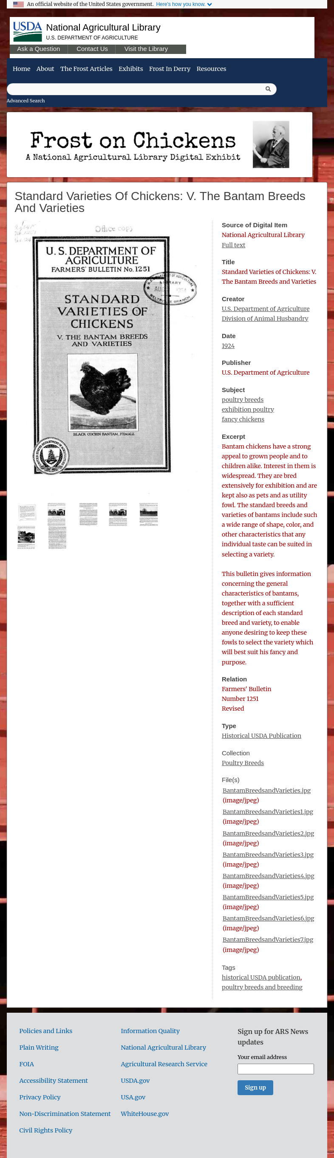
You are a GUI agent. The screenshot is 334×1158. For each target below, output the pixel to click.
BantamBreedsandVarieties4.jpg (268, 876)
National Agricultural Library (103, 27)
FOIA (27, 1064)
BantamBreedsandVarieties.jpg (267, 790)
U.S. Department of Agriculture (92, 38)
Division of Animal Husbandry (265, 318)
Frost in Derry (169, 69)
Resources (211, 69)
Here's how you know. (180, 4)
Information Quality (150, 1031)
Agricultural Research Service (164, 1064)
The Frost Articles (86, 69)
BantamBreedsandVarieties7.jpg (268, 939)
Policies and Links (46, 1031)
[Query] (142, 89)
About (45, 69)
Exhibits (131, 69)
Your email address (262, 1056)
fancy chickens (243, 419)
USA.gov (133, 1097)
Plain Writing (39, 1047)
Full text (233, 245)
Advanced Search (26, 101)
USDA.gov (135, 1081)
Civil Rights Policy (46, 1130)
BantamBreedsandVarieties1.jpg (268, 812)
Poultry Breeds (243, 763)
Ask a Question (38, 48)
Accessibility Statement (54, 1081)
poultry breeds (242, 400)
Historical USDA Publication (261, 736)
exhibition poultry (248, 409)
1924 (228, 346)
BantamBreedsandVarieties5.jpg (268, 897)
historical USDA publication (261, 977)
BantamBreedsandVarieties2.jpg (268, 833)
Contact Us (92, 48)
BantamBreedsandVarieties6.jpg (268, 918)
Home (21, 69)
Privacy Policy (40, 1097)
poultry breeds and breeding (262, 987)
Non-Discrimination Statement (65, 1114)
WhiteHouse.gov (145, 1114)
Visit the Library (146, 48)
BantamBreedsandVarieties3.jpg (268, 855)
